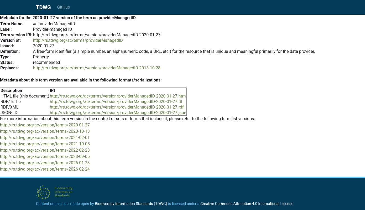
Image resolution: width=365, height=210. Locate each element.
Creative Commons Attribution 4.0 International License (246, 204)
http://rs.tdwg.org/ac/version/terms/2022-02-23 (45, 150)
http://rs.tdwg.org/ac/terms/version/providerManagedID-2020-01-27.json (118, 112)
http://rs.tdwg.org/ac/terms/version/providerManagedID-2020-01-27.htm (118, 96)
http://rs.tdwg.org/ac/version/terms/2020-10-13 (45, 131)
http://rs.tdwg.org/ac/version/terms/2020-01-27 (45, 124)
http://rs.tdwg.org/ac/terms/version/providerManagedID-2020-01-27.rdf (117, 107)
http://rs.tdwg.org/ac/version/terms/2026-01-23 (45, 162)
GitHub (63, 7)
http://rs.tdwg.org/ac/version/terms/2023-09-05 (45, 156)
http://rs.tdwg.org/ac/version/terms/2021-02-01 (45, 137)
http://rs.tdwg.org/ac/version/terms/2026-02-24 (45, 169)
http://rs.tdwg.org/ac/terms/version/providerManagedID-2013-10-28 (97, 67)
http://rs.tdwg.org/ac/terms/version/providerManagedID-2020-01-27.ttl (116, 101)
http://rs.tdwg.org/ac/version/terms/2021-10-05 (45, 143)
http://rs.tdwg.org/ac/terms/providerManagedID (78, 40)
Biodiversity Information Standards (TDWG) (131, 204)
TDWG (43, 7)
